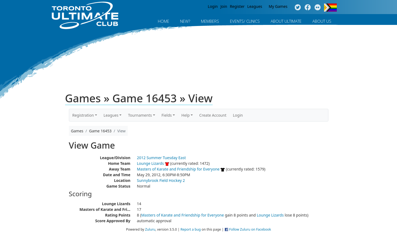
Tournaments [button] (140, 115)
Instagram (317, 8)
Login (213, 6)
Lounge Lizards (150, 163)
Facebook (307, 8)
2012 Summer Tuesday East (161, 157)
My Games (278, 6)
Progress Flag (330, 8)
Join (223, 6)
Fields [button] (167, 115)
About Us (321, 21)
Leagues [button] (111, 115)
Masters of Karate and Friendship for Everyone (178, 169)
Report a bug (190, 229)
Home (163, 21)
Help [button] (185, 115)
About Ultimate (286, 21)
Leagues (254, 6)
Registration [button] (83, 115)
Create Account (212, 115)
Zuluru (150, 229)
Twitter (297, 8)
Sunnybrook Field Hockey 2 (161, 180)
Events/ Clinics (245, 21)
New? (185, 21)
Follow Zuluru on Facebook (250, 229)
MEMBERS (210, 21)
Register (237, 6)
